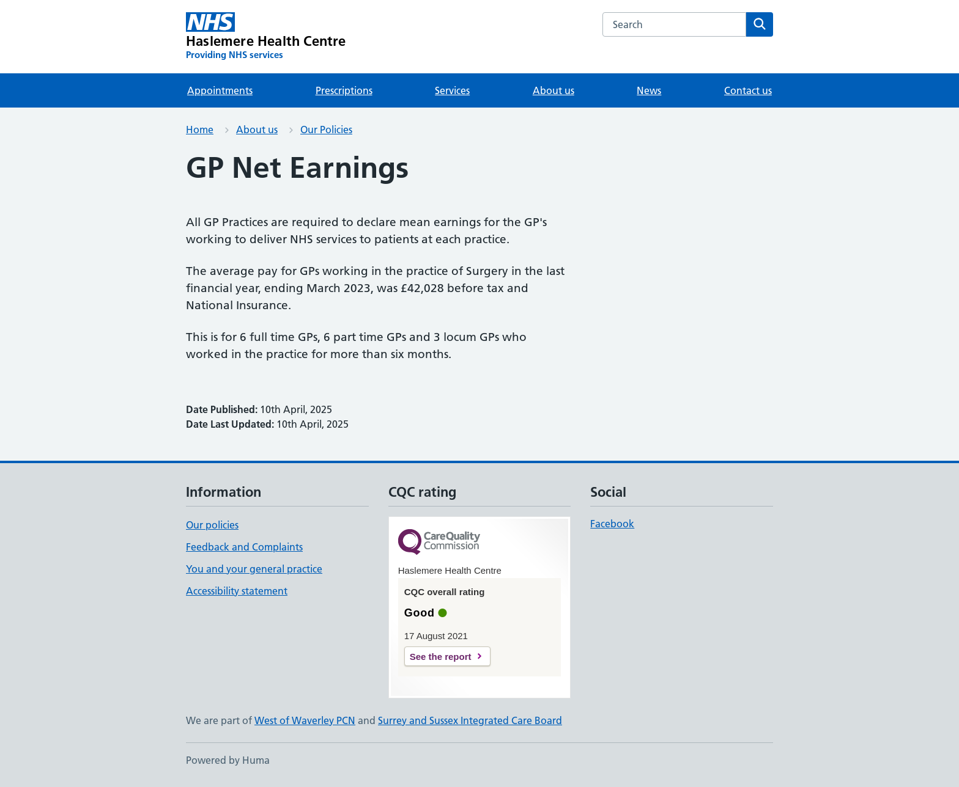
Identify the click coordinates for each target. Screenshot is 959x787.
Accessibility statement (236, 591)
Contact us (748, 90)
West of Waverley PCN (304, 720)
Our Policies (326, 129)
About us (553, 90)
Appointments (220, 90)
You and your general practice (254, 569)
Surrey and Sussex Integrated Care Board (470, 720)
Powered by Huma (228, 760)
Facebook (612, 524)
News (649, 90)
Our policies (212, 525)
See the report (441, 656)
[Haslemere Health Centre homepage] (266, 36)
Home (199, 129)
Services (452, 90)
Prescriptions (344, 90)
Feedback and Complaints (244, 547)
